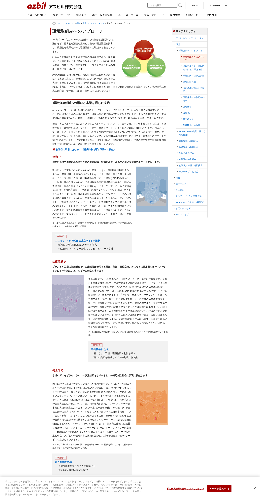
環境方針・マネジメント (93, 23)
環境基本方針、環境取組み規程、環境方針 (193, 68)
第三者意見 (188, 119)
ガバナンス (181, 184)
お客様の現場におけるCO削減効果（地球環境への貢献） (86, 149)
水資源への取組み (187, 159)
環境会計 (187, 113)
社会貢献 (180, 190)
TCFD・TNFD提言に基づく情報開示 (192, 133)
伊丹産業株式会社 (64, 462)
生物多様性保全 (186, 153)
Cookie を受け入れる (219, 488)
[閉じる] (254, 488)
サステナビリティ (66, 23)
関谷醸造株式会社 (100, 349)
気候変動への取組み (188, 141)
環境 (78, 23)
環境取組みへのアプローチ (193, 58)
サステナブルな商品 (188, 171)
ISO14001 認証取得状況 (193, 89)
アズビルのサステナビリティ (190, 38)
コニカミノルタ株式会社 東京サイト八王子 (77, 240)
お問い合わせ (182, 208)
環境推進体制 (189, 82)
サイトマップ (182, 214)
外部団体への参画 (191, 125)
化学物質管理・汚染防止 (191, 165)
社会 (178, 178)
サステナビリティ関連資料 (189, 196)
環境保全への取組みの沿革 (193, 99)
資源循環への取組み (188, 147)
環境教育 (187, 107)
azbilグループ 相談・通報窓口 (190, 202)
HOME (54, 23)
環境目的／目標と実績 (193, 75)
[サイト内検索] (162, 5)
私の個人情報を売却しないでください (185, 488)
